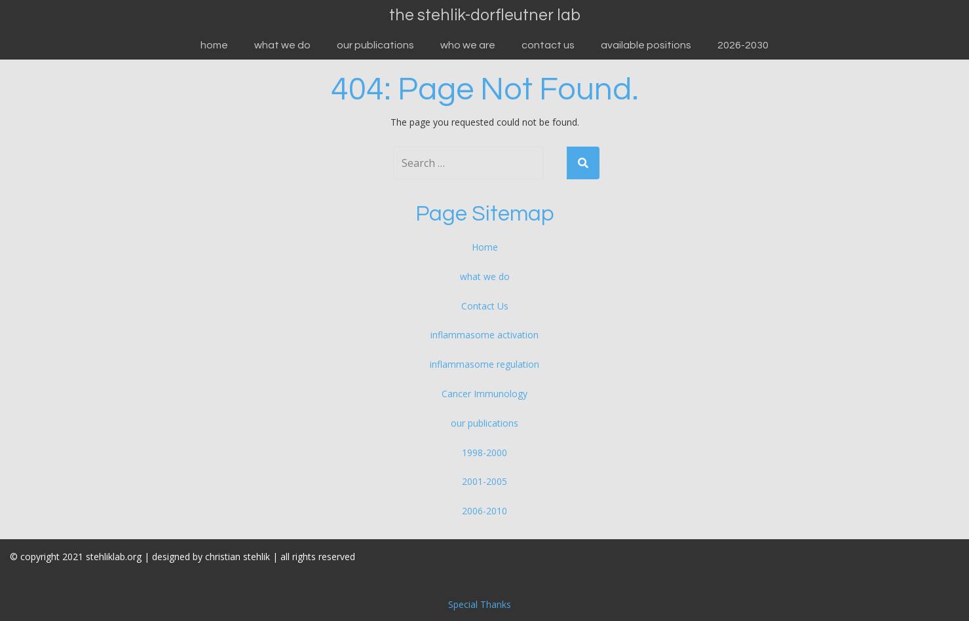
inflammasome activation (484, 334)
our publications (375, 45)
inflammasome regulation (484, 364)
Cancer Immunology (484, 393)
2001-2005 (484, 481)
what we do (282, 45)
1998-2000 (484, 452)
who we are (467, 45)
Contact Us (548, 45)
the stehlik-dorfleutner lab (484, 15)
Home (214, 45)
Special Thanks (479, 604)
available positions (646, 45)
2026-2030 (743, 45)
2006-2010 (484, 511)
